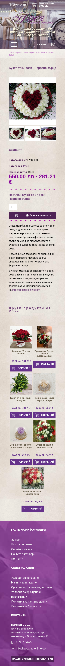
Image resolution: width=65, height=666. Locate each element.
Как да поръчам (21, 544)
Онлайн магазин (21, 549)
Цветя (11, 53)
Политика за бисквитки (26, 606)
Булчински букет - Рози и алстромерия (44, 353)
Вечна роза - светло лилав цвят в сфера (21, 446)
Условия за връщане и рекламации (26, 594)
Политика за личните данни (29, 601)
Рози (26, 53)
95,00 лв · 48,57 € (21, 408)
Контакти (17, 558)
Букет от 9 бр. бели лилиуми (20, 399)
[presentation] (14, 99)
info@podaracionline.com (26, 289)
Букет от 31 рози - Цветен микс (32, 492)
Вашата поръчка (47, 4)
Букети (19, 53)
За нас (15, 539)
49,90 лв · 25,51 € (44, 408)
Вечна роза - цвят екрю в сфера (44, 399)
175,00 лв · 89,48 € (32, 501)
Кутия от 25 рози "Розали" (21, 352)
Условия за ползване (25, 577)
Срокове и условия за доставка (32, 587)
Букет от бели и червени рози (44, 446)
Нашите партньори (23, 554)
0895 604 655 (19, 4)
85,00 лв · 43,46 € (44, 455)
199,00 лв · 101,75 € (20, 361)
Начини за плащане (24, 582)
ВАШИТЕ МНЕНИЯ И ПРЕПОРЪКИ (32, 658)
